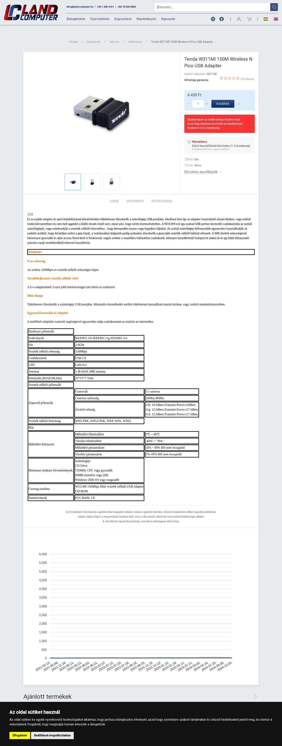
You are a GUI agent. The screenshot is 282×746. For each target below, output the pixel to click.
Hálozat (114, 35)
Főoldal (73, 35)
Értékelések (162, 194)
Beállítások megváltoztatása (52, 735)
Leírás (114, 194)
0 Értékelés (247, 72)
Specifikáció (135, 194)
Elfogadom (20, 735)
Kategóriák (93, 35)
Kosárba (223, 97)
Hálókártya (135, 35)
